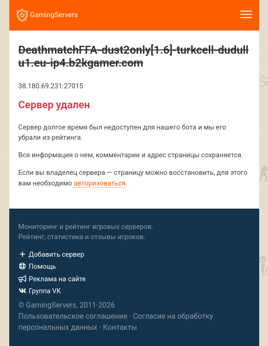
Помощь (37, 266)
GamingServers (47, 15)
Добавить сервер (52, 254)
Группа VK (40, 291)
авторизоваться (99, 183)
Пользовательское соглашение (73, 316)
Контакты (120, 327)
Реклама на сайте (52, 279)
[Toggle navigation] (246, 15)
